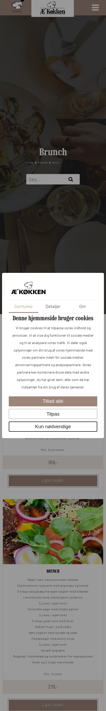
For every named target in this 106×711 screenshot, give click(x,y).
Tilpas (53, 414)
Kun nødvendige (53, 426)
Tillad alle (53, 401)
